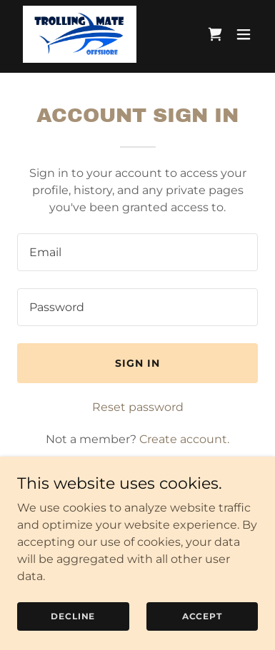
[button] (243, 34)
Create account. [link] (184, 439)
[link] (79, 34)
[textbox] (137, 252)
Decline (73, 616)
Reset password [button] (138, 407)
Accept (202, 616)
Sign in (137, 363)
